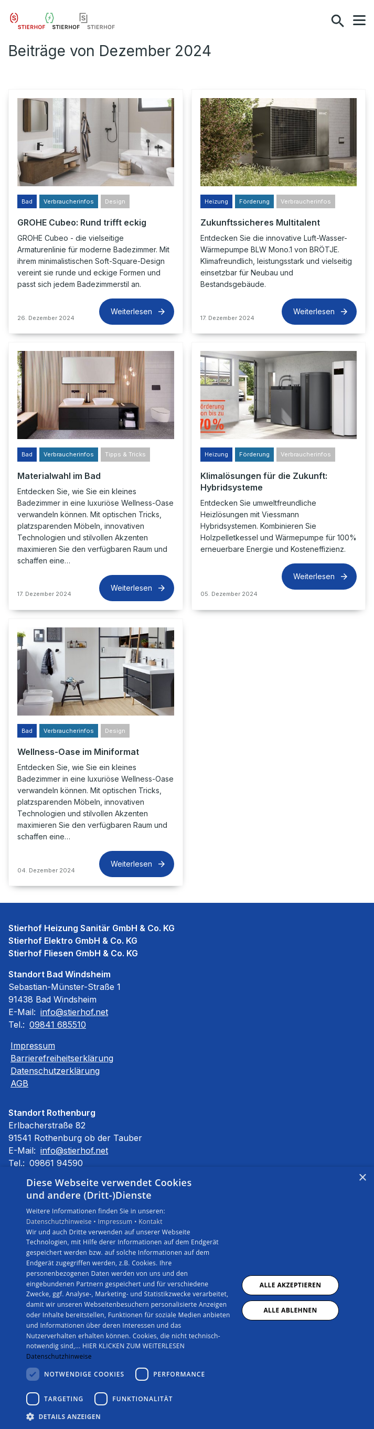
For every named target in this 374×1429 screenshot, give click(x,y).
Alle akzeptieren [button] (291, 1285)
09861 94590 (56, 1163)
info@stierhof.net (74, 1012)
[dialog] (187, 1298)
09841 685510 (57, 1024)
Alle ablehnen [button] (290, 1310)
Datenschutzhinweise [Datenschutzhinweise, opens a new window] (59, 1356)
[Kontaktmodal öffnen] (315, 21)
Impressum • (118, 1221)
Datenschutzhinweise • (62, 1221)
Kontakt (150, 1221)
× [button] (362, 1178)
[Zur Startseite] (62, 21)
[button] (359, 20)
